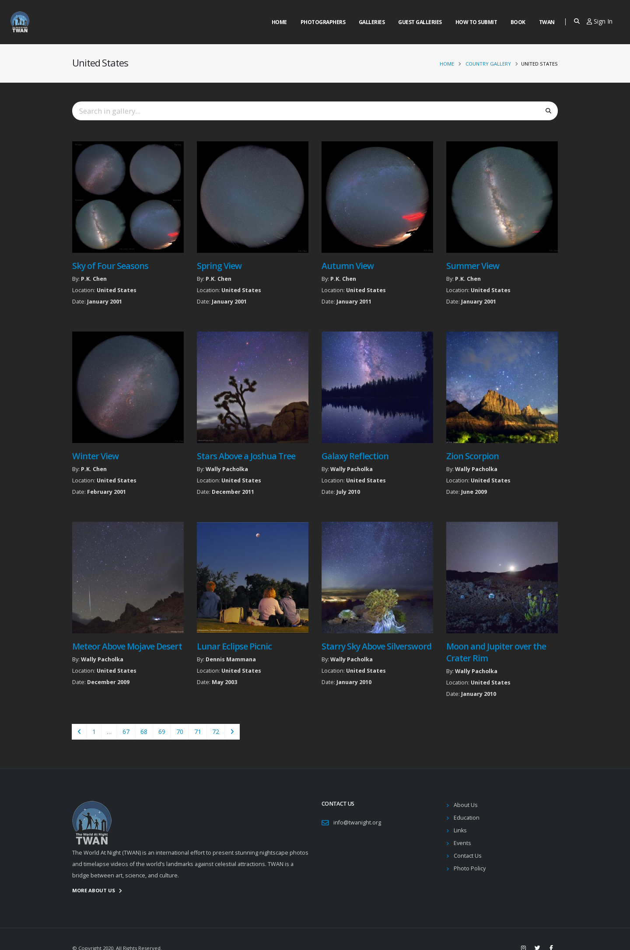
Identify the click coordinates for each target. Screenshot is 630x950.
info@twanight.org (357, 822)
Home (279, 22)
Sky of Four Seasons (110, 266)
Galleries (372, 22)
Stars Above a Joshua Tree (246, 456)
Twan (547, 22)
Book (518, 22)
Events (462, 843)
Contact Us (468, 855)
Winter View (95, 456)
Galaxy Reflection (355, 456)
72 (215, 731)
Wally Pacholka (227, 469)
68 (143, 731)
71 (197, 731)
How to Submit (476, 22)
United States (116, 290)
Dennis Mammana (231, 659)
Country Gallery (488, 63)
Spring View (219, 266)
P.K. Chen (94, 279)
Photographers (323, 22)
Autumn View (348, 266)
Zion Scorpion (472, 456)
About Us (466, 805)
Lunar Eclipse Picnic (234, 646)
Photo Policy (470, 868)
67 (126, 731)
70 (179, 731)
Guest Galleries (420, 22)
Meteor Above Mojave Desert (127, 646)
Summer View (472, 266)
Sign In (599, 21)
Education (467, 817)
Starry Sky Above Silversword (376, 646)
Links (460, 830)
